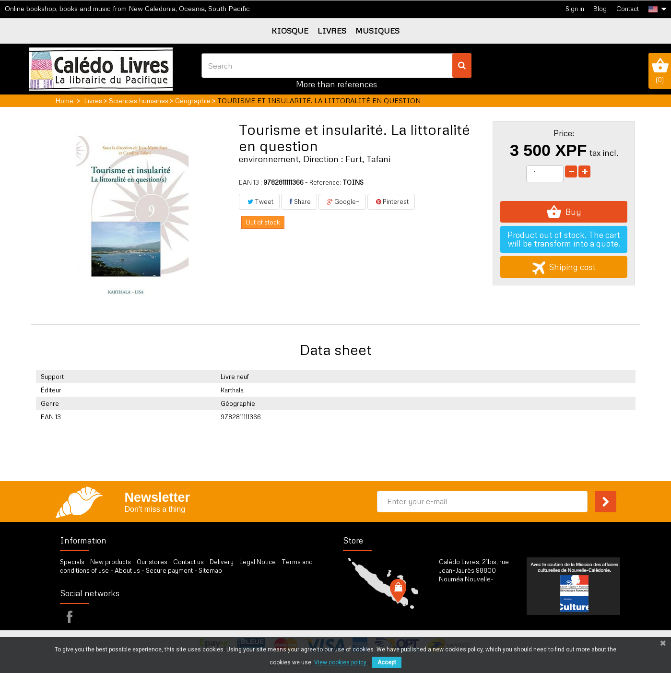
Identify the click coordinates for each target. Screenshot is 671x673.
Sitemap (210, 570)
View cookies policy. (340, 662)
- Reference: (323, 182)
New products (110, 562)
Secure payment (169, 570)
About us (127, 570)
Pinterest (391, 201)
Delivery (222, 562)
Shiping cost (564, 267)
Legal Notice (257, 562)
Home (64, 100)
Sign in (574, 8)
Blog (600, 8)
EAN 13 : (250, 182)
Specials (72, 562)
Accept (386, 662)
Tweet (259, 201)
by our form (480, 611)
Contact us (188, 562)
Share (299, 201)
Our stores (152, 562)
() (659, 70)
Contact (627, 8)
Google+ (342, 201)
